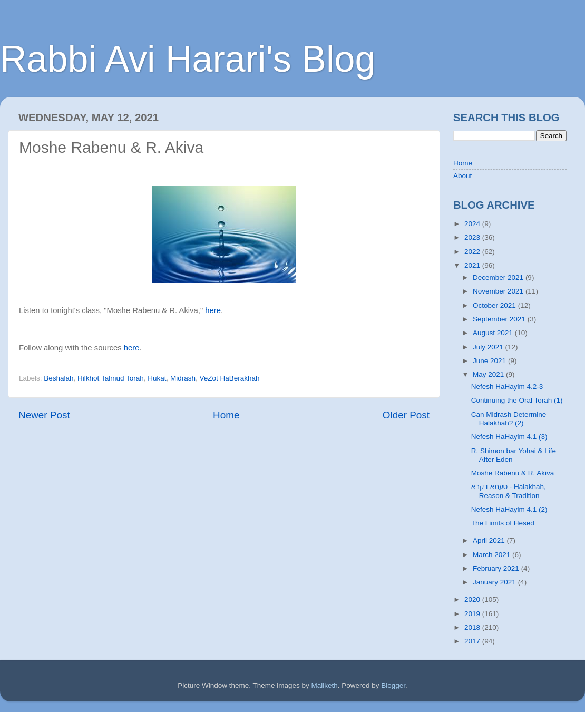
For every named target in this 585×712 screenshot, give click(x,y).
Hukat (157, 378)
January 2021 (495, 582)
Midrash (183, 378)
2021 (473, 265)
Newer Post (44, 415)
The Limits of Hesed (502, 523)
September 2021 (500, 319)
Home (226, 415)
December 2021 (499, 277)
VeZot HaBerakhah (230, 378)
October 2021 (495, 305)
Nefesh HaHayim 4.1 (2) (509, 509)
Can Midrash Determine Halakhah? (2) (509, 419)
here (213, 310)
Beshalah (58, 378)
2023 (473, 237)
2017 (473, 641)
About (462, 176)
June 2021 (490, 361)
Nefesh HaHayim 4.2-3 (507, 387)
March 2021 (492, 555)
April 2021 (490, 540)
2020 (473, 599)
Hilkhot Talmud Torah (110, 378)
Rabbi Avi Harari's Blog (187, 59)
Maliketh (324, 685)
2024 (473, 224)
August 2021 (494, 333)
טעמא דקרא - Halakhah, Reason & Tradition (508, 491)
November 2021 (499, 291)
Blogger (393, 685)
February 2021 (497, 568)
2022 (473, 252)
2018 (473, 627)
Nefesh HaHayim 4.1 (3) (509, 437)
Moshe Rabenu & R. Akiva (512, 473)
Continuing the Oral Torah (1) (517, 400)
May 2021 (489, 374)
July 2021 (489, 347)
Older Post (406, 415)
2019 (473, 614)
